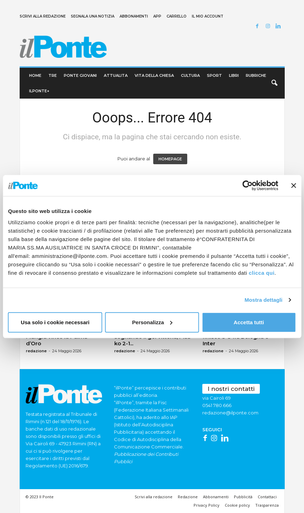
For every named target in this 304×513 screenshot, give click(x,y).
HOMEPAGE (170, 158)
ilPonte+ (39, 90)
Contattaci (267, 496)
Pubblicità (243, 496)
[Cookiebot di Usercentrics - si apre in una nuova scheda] (247, 185)
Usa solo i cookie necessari (55, 322)
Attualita (116, 75)
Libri (234, 75)
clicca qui (261, 272)
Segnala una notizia (92, 16)
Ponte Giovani (80, 75)
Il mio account (207, 16)
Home (35, 75)
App (157, 16)
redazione (36, 350)
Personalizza (152, 322)
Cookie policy (237, 505)
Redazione (188, 496)
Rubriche (256, 75)
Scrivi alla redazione (43, 16)
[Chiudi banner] (293, 185)
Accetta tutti (249, 322)
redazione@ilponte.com (230, 412)
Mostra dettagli (263, 300)
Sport (214, 75)
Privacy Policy (206, 505)
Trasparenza (267, 505)
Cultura (190, 75)
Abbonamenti (134, 16)
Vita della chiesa (154, 75)
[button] (274, 83)
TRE (52, 75)
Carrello (177, 16)
